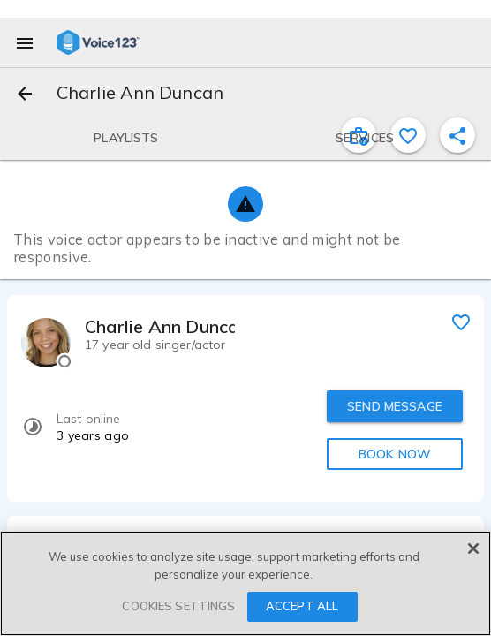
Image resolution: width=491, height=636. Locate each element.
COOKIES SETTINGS (178, 606)
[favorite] (461, 321)
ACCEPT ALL (302, 606)
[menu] (24, 42)
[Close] (473, 548)
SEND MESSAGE (394, 406)
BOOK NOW (395, 454)
